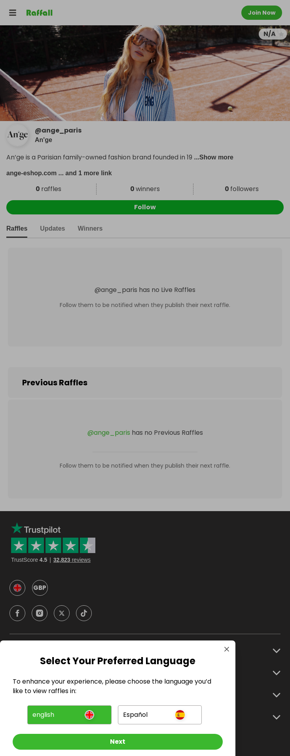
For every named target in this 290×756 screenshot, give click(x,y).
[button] (69, 714)
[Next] (118, 742)
